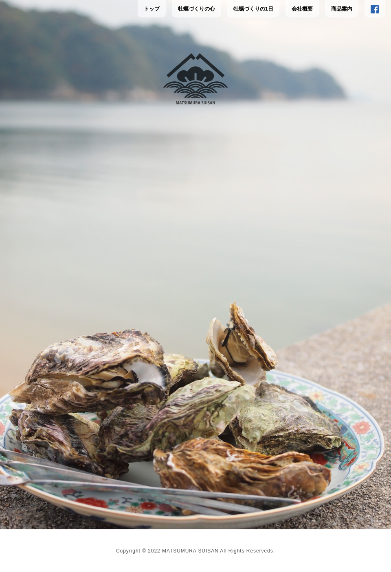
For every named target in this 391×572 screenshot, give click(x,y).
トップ (152, 9)
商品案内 (341, 9)
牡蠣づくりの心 (196, 9)
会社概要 (302, 9)
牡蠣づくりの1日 (253, 9)
